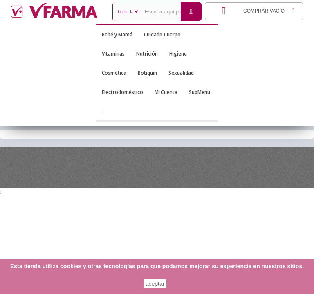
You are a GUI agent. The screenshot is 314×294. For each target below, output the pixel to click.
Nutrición (147, 53)
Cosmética (114, 72)
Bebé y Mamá (117, 34)
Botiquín (147, 72)
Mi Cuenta (166, 92)
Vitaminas (113, 53)
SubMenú (199, 92)
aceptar (155, 284)
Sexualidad (181, 72)
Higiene (178, 53)
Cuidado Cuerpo (162, 34)
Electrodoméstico (122, 92)
